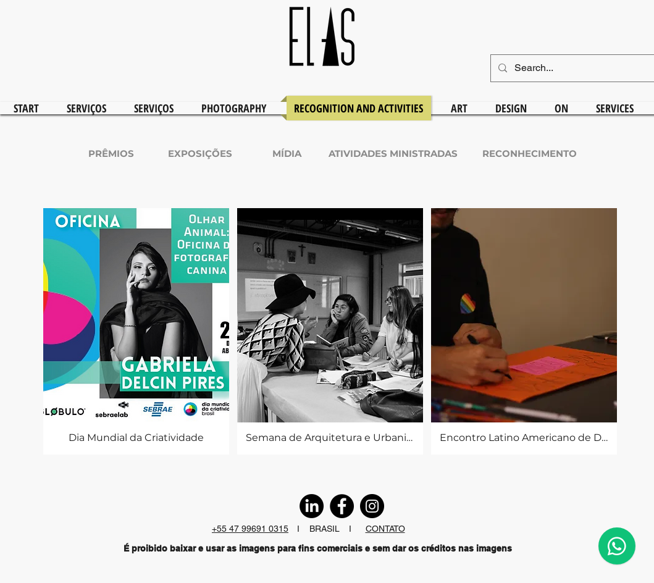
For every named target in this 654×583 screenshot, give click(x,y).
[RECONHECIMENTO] (529, 153)
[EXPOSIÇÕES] (200, 153)
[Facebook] (342, 506)
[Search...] (583, 68)
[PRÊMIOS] (111, 153)
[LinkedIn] (312, 506)
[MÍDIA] (287, 153)
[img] (136, 331)
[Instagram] (372, 506)
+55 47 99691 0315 (250, 529)
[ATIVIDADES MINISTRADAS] (393, 153)
